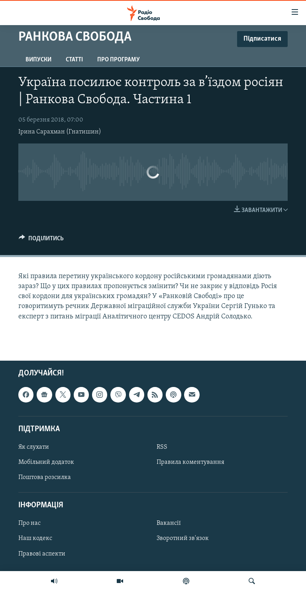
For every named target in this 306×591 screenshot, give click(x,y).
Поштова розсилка (44, 477)
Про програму (118, 60)
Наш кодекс (35, 538)
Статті (74, 60)
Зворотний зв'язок (183, 538)
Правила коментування (190, 462)
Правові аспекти (41, 553)
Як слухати (33, 447)
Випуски (38, 60)
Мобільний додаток (46, 462)
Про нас (29, 523)
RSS (162, 447)
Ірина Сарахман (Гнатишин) (59, 132)
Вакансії (169, 523)
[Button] (41, 240)
